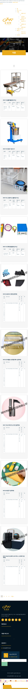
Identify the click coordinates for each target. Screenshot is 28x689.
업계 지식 (23, 33)
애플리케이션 (20, 29)
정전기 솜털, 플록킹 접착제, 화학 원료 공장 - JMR (12, 42)
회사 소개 (19, 10)
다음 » (12, 596)
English (2, 681)
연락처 (18, 35)
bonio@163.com (8, 687)
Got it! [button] (1, 4)
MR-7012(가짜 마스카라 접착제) (11, 425)
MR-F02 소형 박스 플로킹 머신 (11, 197)
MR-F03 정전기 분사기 (9, 149)
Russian (7, 681)
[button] (14, 66)
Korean (2, 679)
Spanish (17, 681)
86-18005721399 (13, 657)
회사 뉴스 (23, 32)
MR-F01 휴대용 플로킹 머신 (10, 246)
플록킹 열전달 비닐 (23, 18)
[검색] (4, 664)
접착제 (22, 16)
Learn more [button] (15, 2)
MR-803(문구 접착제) (8, 490)
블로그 (18, 30)
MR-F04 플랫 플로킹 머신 (9, 100)
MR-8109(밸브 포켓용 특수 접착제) (12, 359)
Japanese (23, 681)
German (12, 681)
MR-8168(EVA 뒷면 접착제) (10, 294)
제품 (18, 12)
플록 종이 (23, 27)
